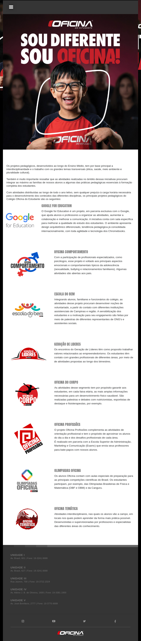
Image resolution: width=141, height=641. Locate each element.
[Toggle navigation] (11, 7)
